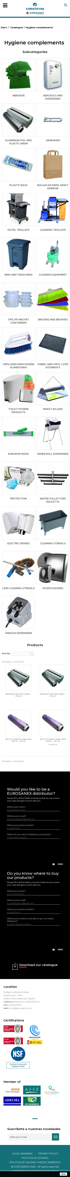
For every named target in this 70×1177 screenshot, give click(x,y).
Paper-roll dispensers (53, 454)
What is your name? (16, 807)
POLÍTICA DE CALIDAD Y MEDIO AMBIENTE (35, 1162)
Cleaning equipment (53, 274)
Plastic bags (18, 185)
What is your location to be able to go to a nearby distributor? (30, 919)
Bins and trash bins (18, 274)
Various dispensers (18, 633)
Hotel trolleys (19, 230)
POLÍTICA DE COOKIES (35, 1158)
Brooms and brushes (53, 319)
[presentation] (35, 854)
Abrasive (18, 95)
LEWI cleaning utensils (18, 588)
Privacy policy (48, 1153)
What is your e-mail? (16, 816)
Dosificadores (53, 588)
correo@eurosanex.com (20, 1008)
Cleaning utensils (53, 543)
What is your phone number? (20, 825)
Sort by (6, 653)
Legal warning (22, 1153)
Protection (18, 498)
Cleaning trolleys (53, 230)
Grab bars (53, 140)
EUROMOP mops (18, 454)
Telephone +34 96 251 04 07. (27, 1002)
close (63, 1174)
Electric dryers (18, 543)
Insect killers (53, 409)
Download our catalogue (38, 965)
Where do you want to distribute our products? (29, 834)
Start (5, 27)
